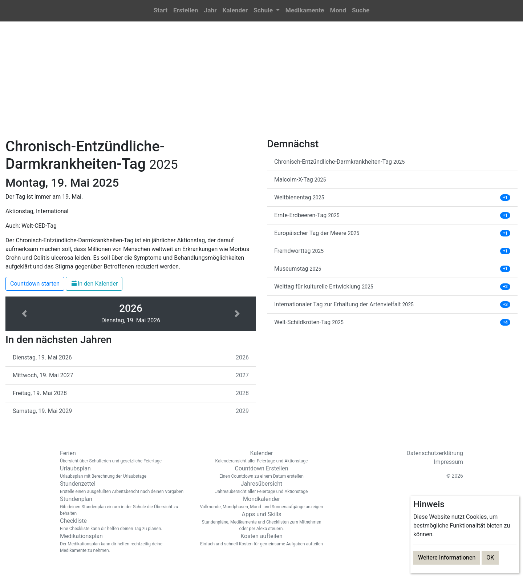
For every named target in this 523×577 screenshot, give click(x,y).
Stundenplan (123, 506)
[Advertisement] (261, 84)
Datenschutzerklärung (434, 453)
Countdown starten (35, 283)
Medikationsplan (123, 543)
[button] (267, 10)
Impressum (448, 461)
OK (490, 557)
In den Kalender (94, 283)
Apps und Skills (261, 521)
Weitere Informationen (446, 557)
